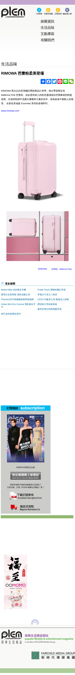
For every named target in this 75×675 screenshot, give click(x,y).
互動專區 (47, 34)
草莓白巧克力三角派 (47, 294)
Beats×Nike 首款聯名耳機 (13, 289)
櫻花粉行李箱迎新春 (47, 304)
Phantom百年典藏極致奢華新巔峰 (17, 299)
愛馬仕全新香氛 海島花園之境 (15, 294)
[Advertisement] (38, 52)
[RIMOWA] (42, 269)
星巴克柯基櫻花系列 (11, 314)
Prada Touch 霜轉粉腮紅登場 (52, 289)
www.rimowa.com (10, 110)
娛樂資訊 (47, 21)
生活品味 (47, 28)
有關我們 (47, 40)
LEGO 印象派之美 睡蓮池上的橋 (53, 299)
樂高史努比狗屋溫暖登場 (49, 309)
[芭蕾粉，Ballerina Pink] (62, 269)
